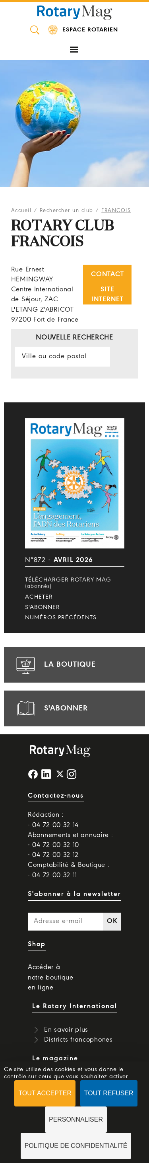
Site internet (107, 294)
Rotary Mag (74, 12)
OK (112, 921)
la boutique (55, 665)
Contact (107, 274)
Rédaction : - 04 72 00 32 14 (53, 820)
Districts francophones (78, 1040)
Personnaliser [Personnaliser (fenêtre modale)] (76, 1119)
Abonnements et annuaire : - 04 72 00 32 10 (70, 840)
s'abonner (51, 708)
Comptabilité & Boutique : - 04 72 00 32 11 (69, 870)
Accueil (21, 211)
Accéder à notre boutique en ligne (51, 977)
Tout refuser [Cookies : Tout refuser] (109, 1093)
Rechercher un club (66, 211)
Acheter (39, 597)
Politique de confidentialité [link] (76, 1145)
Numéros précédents (61, 618)
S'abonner (42, 607)
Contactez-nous (56, 796)
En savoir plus (66, 1030)
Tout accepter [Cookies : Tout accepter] (45, 1093)
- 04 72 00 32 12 (53, 855)
